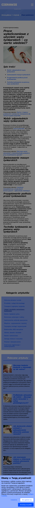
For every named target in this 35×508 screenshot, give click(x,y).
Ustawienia (14, 500)
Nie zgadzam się (27, 500)
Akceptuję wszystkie (26, 504)
